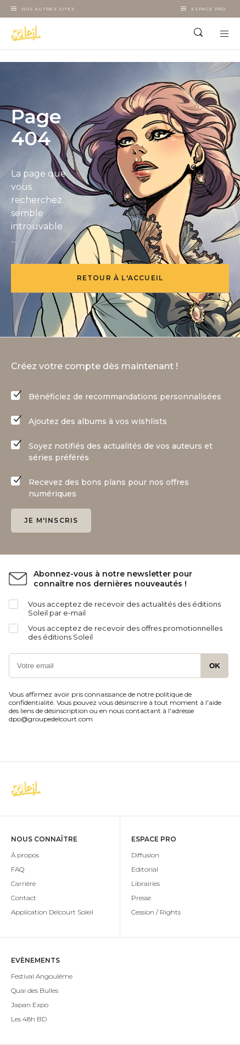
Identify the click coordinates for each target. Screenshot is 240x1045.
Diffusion (145, 855)
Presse (141, 898)
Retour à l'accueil (120, 278)
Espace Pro (208, 9)
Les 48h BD (29, 1019)
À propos (25, 855)
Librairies (145, 883)
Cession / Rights (156, 912)
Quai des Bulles (34, 990)
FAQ (17, 869)
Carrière (23, 883)
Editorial (144, 869)
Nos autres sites (48, 9)
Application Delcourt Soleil (52, 912)
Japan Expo (29, 1005)
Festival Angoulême (41, 976)
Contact (23, 898)
